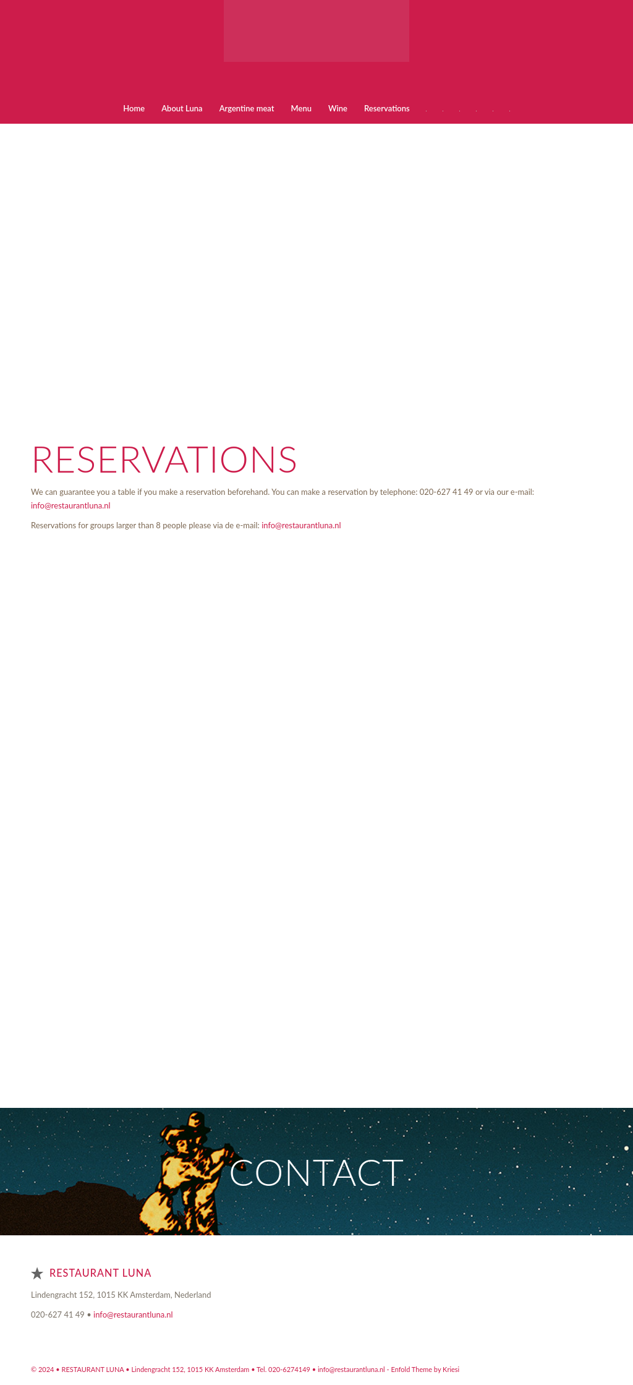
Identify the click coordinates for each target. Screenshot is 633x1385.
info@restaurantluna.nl (71, 505)
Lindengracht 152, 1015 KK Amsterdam (191, 1369)
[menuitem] (134, 108)
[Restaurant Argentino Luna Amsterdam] (316, 46)
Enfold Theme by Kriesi (425, 1369)
